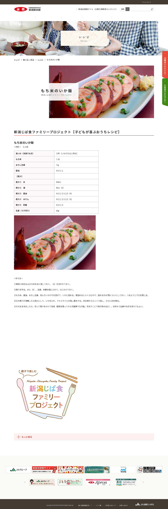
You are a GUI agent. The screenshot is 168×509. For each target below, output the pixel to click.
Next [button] (143, 482)
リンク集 (98, 505)
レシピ (40, 59)
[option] (42, 482)
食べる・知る (28, 59)
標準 (122, 9)
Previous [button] (25, 482)
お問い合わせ (123, 505)
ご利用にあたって (110, 505)
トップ (17, 59)
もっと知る (24, 437)
